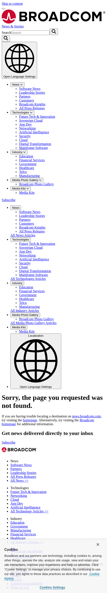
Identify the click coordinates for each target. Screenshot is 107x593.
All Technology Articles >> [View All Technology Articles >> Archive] (29, 511)
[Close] (98, 544)
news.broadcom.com (86, 416)
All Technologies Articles (28, 279)
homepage (30, 420)
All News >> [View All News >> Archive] (19, 480)
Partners (24, 96)
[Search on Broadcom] (6, 38)
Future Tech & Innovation (37, 116)
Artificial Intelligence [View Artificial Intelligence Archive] (25, 507)
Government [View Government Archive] (19, 526)
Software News (29, 88)
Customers (26, 100)
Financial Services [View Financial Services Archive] (23, 534)
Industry (19, 152)
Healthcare (26, 168)
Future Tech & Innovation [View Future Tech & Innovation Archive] (28, 492)
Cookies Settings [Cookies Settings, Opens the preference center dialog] (52, 587)
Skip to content (12, 3)
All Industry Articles (24, 310)
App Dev (25, 124)
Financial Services (32, 160)
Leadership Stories (32, 92)
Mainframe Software (33, 148)
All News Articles (22, 235)
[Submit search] (54, 31)
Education (26, 156)
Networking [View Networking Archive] (18, 496)
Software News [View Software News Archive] (21, 465)
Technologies (22, 112)
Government (27, 164)
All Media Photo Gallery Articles (33, 323)
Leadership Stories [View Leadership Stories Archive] (23, 473)
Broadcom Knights (32, 104)
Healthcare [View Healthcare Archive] (17, 538)
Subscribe (8, 200)
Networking (27, 128)
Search (6, 32)
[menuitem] (57, 96)
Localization (35, 361)
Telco (23, 172)
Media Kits (20, 188)
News (17, 84)
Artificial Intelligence (34, 132)
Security (25, 136)
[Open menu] (3, 8)
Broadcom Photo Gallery (36, 184)
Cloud (23, 140)
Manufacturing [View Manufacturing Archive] (20, 530)
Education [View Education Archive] (17, 522)
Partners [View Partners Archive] (16, 469)
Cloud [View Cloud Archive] (14, 499)
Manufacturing (29, 176)
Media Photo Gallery (27, 180)
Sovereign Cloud (31, 120)
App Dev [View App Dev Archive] (16, 503)
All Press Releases (32, 108)
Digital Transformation (35, 144)
